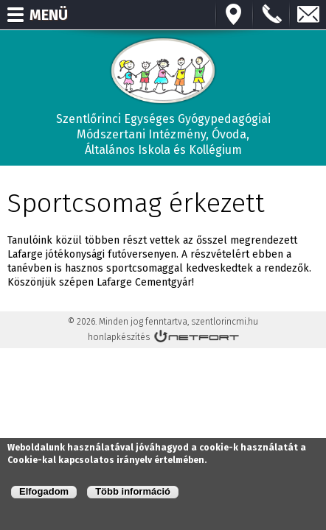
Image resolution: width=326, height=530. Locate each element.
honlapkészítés (119, 337)
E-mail (308, 14)
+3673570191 (271, 14)
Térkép (234, 14)
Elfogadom (44, 491)
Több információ (132, 491)
